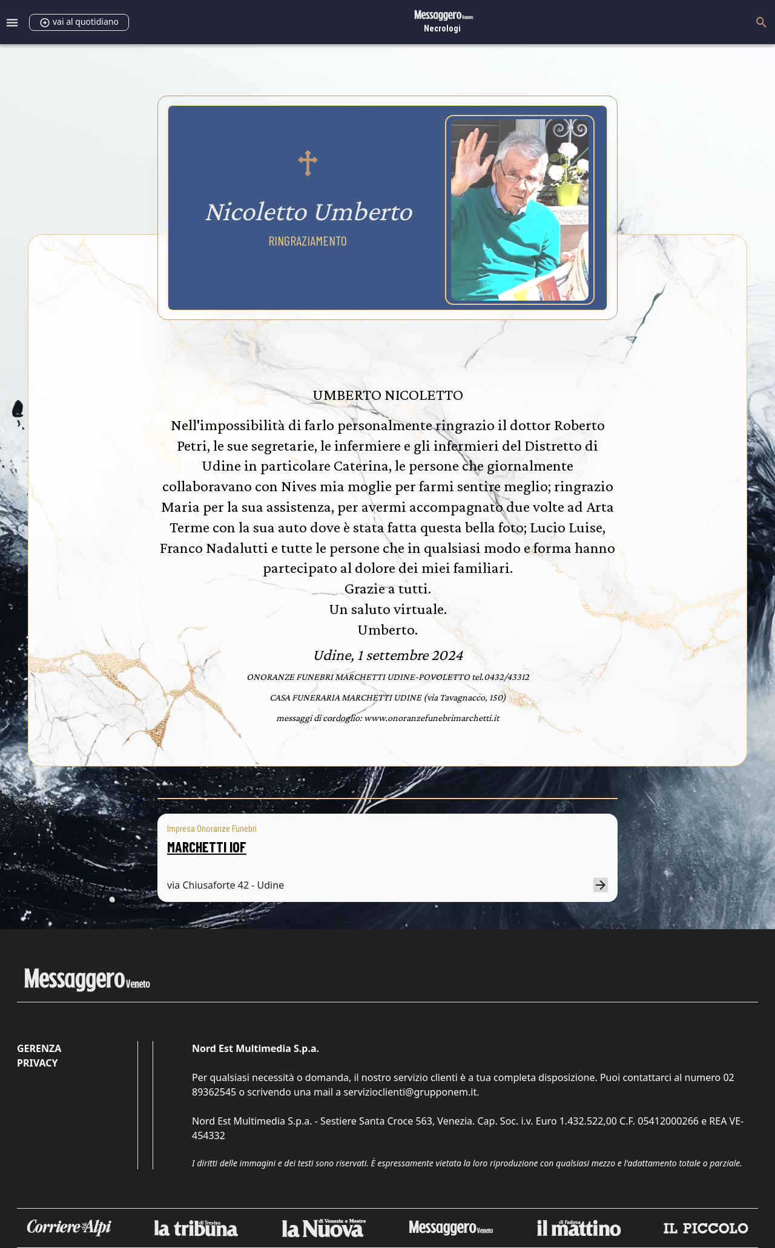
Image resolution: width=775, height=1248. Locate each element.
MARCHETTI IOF (206, 846)
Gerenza (39, 1048)
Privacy (37, 1063)
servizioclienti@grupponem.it (410, 1092)
